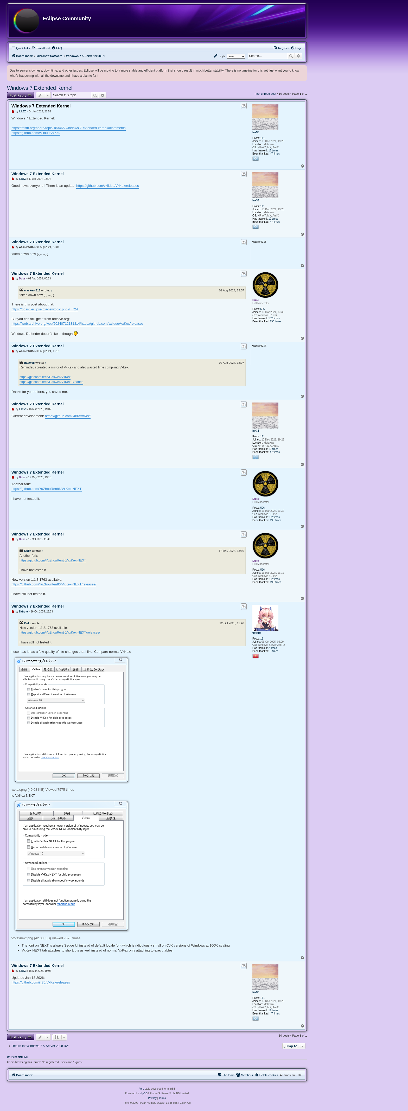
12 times (273, 150)
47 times (275, 153)
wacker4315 (32, 290)
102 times (274, 318)
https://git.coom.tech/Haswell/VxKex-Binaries (51, 382)
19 (261, 638)
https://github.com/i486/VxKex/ (68, 416)
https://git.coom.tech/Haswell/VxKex (45, 377)
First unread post (265, 93)
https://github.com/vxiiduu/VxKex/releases (107, 186)
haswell (29, 362)
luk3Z (255, 132)
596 (262, 309)
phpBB (143, 1093)
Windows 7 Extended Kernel (39, 88)
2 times (273, 648)
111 (262, 138)
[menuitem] (41, 48)
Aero (141, 1088)
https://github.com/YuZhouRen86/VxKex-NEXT (46, 489)
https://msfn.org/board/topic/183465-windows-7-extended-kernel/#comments (68, 128)
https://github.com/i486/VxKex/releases (40, 982)
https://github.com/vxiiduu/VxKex (35, 133)
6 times (274, 651)
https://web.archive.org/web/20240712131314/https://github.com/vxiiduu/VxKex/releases (77, 323)
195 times (275, 321)
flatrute (256, 632)
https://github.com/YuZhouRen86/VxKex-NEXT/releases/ (53, 584)
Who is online (17, 1057)
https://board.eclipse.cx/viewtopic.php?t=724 (44, 309)
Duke (255, 300)
